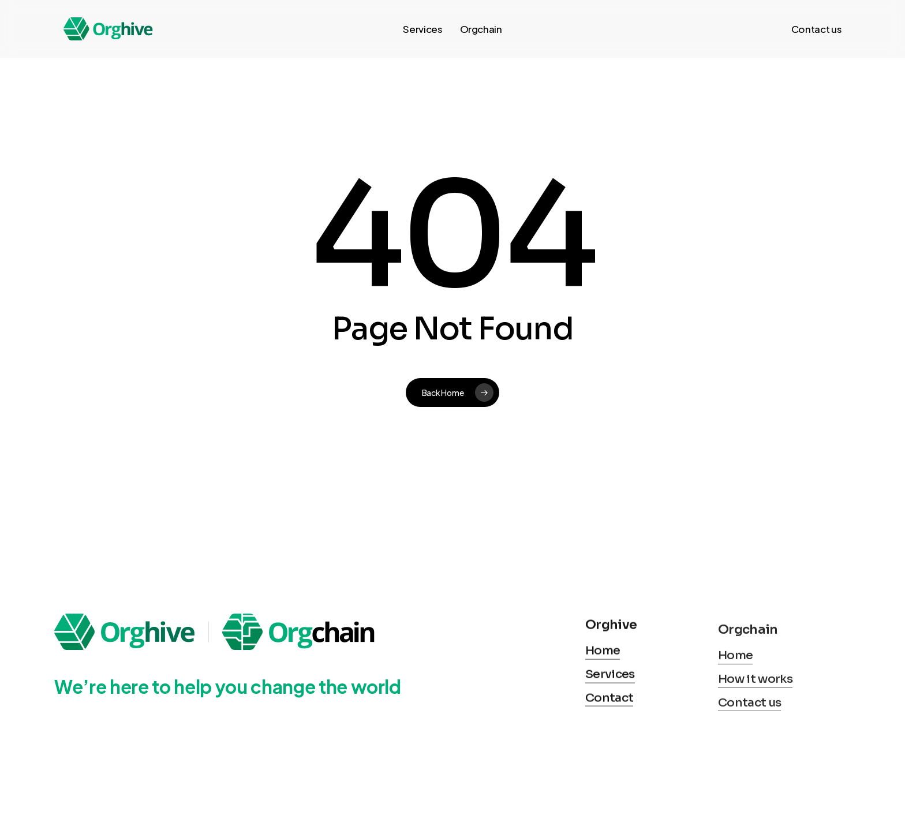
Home (602, 698)
